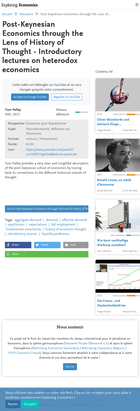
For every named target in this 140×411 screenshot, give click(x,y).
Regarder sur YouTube (67, 97)
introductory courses (22, 234)
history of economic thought (65, 229)
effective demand (74, 220)
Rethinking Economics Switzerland (55, 348)
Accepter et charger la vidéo (29, 97)
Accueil (7, 14)
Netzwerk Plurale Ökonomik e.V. (86, 343)
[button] (18, 245)
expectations (38, 224)
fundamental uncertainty (23, 229)
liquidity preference (55, 234)
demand (52, 220)
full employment (63, 224)
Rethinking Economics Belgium (103, 348)
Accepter (30, 404)
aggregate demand (27, 220)
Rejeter (13, 404)
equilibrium (16, 224)
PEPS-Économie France (24, 353)
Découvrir (26, 14)
